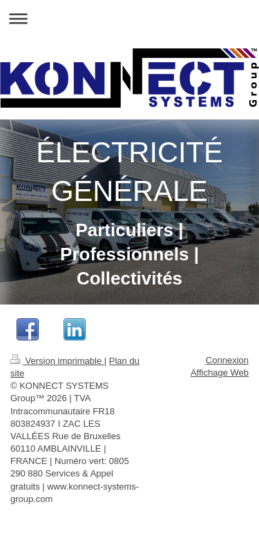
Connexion (227, 360)
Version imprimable (57, 361)
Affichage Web (220, 372)
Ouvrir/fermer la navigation (129, 18)
